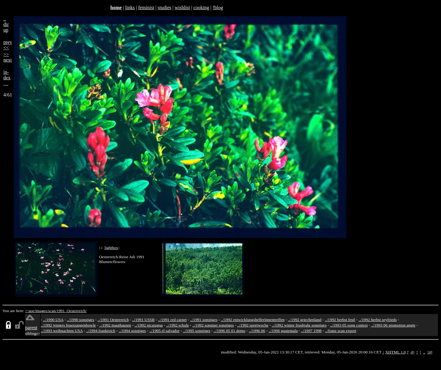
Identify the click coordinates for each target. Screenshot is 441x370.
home (116, 7)
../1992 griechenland (304, 319)
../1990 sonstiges (80, 319)
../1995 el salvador (164, 330)
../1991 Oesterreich (113, 319)
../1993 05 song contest (349, 325)
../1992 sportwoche (253, 325)
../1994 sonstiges (132, 330)
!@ (429, 352)
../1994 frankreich (100, 330)
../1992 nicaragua (148, 325)
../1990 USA (53, 319)
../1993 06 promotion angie (393, 325)
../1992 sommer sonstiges (213, 325)
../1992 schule (177, 325)
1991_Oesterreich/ (72, 310)
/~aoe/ (30, 310)
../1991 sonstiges (203, 319)
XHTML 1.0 (395, 352)
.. (424, 352)
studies (164, 7)
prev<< (7, 45)
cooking (201, 7)
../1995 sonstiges (196, 330)
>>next (7, 57)
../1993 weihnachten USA (62, 330)
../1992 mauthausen (115, 325)
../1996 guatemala (283, 330)
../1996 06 (257, 330)
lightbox (111, 247)
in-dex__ (6, 78)
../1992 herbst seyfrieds (378, 319)
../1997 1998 (311, 330)
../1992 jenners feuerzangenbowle (68, 325)
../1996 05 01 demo (229, 330)
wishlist (182, 7)
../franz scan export (340, 330)
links (130, 7)
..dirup (6, 24)
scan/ (52, 310)
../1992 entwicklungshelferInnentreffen (253, 319)
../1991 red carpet (172, 319)
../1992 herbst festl (340, 319)
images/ (42, 310)
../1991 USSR (143, 319)
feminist (146, 7)
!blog (218, 7)
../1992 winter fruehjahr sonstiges (299, 325)
